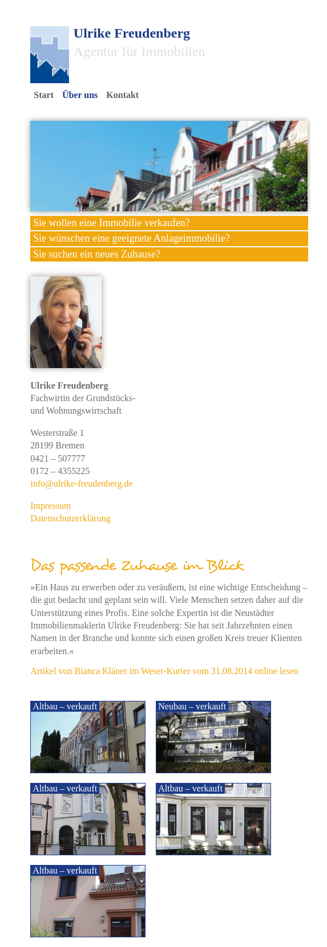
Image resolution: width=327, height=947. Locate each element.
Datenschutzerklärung (70, 518)
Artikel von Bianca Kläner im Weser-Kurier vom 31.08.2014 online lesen (164, 671)
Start (44, 95)
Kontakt (122, 95)
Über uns (80, 95)
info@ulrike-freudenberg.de (81, 483)
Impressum (50, 506)
